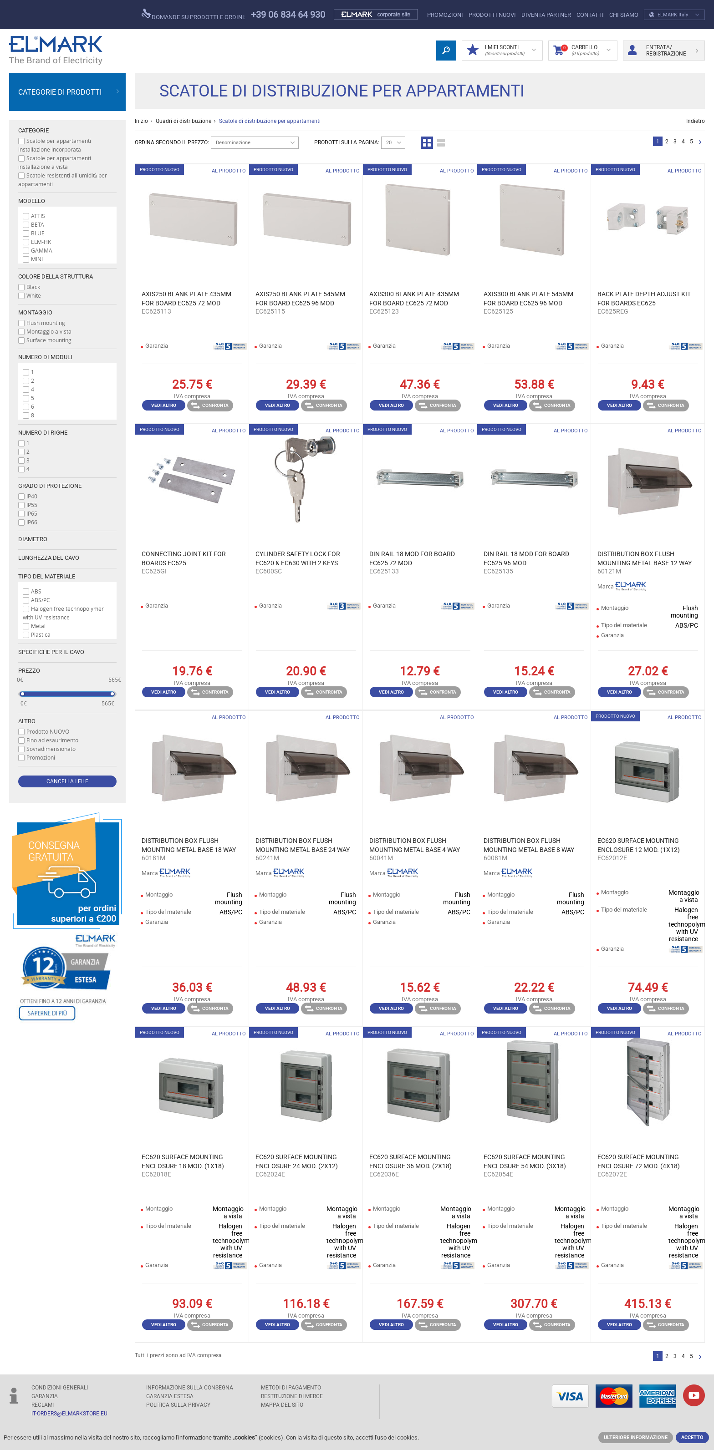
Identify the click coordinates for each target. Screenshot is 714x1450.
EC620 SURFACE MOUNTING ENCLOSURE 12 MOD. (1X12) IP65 (638, 845)
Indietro (695, 121)
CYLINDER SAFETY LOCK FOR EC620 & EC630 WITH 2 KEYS (297, 558)
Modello (31, 201)
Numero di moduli (45, 357)
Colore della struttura (55, 276)
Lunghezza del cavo (48, 557)
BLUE (38, 233)
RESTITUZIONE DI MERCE (292, 1396)
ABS (36, 591)
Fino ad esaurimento (52, 740)
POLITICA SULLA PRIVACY (178, 1405)
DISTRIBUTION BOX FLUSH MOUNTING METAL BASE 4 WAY (414, 845)
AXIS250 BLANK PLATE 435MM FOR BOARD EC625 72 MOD (186, 298)
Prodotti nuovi (492, 14)
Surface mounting (48, 340)
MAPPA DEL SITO (282, 1405)
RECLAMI (42, 1405)
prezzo (29, 670)
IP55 (31, 504)
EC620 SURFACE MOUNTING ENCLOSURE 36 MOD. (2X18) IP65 (410, 1162)
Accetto (692, 1437)
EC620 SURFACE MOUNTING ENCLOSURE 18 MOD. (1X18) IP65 (183, 1162)
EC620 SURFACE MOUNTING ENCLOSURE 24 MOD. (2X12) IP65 (296, 1162)
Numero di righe (42, 432)
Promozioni (445, 14)
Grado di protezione (50, 485)
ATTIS (38, 215)
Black (33, 286)
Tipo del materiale (46, 576)
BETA (37, 224)
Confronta (210, 405)
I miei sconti (501, 50)
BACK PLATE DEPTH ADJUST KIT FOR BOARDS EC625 (644, 298)
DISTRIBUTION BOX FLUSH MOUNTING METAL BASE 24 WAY (302, 845)
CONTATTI (590, 14)
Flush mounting (45, 322)
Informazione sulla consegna (189, 1387)
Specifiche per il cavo (51, 652)
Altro (27, 721)
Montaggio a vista (48, 331)
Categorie (33, 130)
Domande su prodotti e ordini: (193, 14)
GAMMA (41, 250)
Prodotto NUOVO (47, 731)
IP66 (31, 522)
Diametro (32, 539)
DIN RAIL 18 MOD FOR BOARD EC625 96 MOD (526, 558)
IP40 (31, 496)
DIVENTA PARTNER (546, 14)
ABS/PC (40, 599)
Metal (38, 625)
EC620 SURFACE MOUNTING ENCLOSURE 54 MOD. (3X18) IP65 (525, 1162)
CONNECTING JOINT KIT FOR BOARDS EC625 (184, 558)
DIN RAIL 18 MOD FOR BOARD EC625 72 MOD (412, 558)
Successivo (700, 142)
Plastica (41, 634)
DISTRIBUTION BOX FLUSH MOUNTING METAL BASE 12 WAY (644, 558)
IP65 (31, 513)
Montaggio (35, 312)
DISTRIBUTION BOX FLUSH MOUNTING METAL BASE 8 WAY (529, 845)
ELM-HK (41, 241)
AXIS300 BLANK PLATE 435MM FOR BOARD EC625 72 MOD (414, 298)
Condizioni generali (59, 1387)
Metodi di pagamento (291, 1387)
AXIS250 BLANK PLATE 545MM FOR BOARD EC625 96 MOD (300, 298)
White (33, 295)
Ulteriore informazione (636, 1437)
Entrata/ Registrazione (663, 50)
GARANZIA (44, 1396)
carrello (582, 50)
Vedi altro (163, 405)
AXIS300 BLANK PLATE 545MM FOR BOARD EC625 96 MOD (528, 298)
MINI (37, 259)
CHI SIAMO (623, 14)
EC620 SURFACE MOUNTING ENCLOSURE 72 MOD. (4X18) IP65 (638, 1162)
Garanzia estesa (170, 1396)
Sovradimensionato (51, 748)
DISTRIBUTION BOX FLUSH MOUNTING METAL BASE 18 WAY (189, 845)
